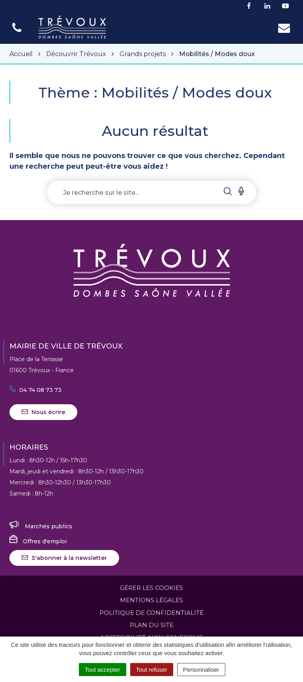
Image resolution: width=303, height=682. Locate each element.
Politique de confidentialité (151, 612)
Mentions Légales (151, 600)
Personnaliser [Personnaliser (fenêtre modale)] (201, 669)
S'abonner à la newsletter (64, 557)
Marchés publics (40, 526)
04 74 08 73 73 (35, 390)
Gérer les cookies (151, 588)
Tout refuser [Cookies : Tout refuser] (151, 669)
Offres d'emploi (38, 541)
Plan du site (152, 625)
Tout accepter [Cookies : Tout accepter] (102, 669)
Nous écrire (43, 412)
